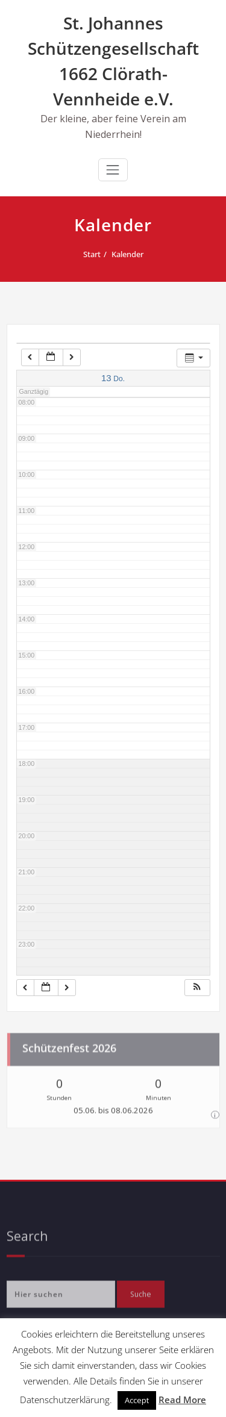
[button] (197, 988)
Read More (182, 1400)
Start (87, 254)
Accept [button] (137, 1400)
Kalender (123, 254)
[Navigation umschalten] (112, 169)
